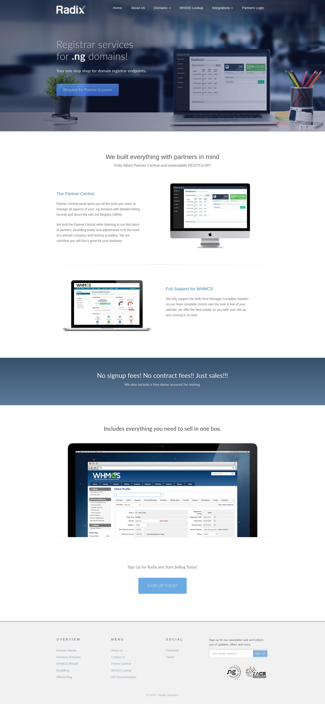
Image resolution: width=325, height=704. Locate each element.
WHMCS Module (67, 663)
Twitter (170, 657)
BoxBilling (62, 670)
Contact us (118, 657)
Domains (162, 8)
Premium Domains (68, 657)
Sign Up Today (162, 585)
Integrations (222, 8)
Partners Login (253, 8)
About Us (138, 8)
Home (117, 8)
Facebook (172, 650)
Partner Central (121, 663)
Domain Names (66, 650)
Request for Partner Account (87, 85)
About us (117, 650)
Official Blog (64, 677)
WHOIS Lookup (191, 8)
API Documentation (124, 677)
